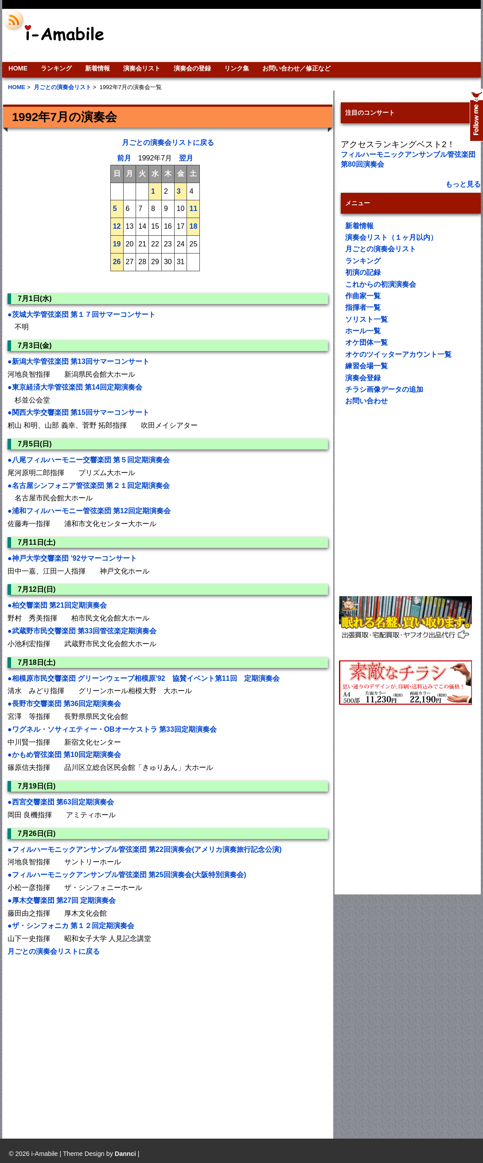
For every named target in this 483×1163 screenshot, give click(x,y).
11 (193, 208)
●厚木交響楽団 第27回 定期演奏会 (62, 900)
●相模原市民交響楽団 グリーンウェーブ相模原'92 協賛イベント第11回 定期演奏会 (144, 678)
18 (193, 226)
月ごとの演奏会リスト (380, 249)
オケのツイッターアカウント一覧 (398, 354)
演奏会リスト (141, 68)
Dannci (125, 1153)
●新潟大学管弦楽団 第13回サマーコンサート (78, 361)
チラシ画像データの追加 (384, 389)
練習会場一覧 (366, 366)
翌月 (186, 158)
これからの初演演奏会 (380, 284)
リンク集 (236, 68)
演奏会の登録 (192, 68)
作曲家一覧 (363, 296)
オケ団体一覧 (366, 342)
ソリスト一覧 (366, 319)
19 (117, 244)
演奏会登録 (363, 378)
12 (117, 226)
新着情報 (97, 68)
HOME (17, 68)
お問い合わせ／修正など (296, 68)
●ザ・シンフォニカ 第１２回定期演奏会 (74, 925)
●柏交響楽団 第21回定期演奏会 (57, 605)
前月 (124, 158)
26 (117, 261)
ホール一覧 (363, 331)
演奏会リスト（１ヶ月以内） (391, 237)
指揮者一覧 (363, 307)
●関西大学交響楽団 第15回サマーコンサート (78, 412)
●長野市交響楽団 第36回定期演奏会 (64, 703)
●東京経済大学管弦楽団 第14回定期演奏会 (75, 387)
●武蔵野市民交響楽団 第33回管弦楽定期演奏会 (82, 631)
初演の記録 (363, 272)
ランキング (56, 68)
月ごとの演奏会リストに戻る (168, 142)
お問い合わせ (366, 401)
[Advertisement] (85, 1041)
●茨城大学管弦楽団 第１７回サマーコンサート (82, 314)
